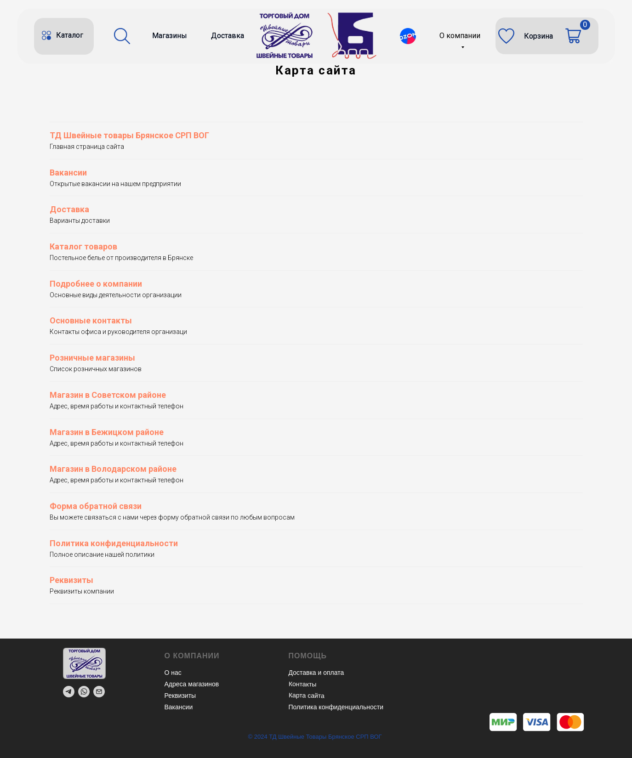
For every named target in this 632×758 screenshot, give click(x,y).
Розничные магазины (92, 357)
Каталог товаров (83, 246)
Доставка (227, 35)
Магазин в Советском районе (108, 395)
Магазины (169, 35)
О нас (173, 672)
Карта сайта (306, 695)
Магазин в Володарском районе (113, 469)
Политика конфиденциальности (114, 543)
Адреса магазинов (192, 684)
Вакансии (68, 172)
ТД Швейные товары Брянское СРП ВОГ (129, 135)
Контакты (302, 684)
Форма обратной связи (96, 506)
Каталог (69, 35)
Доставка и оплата (316, 672)
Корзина (538, 36)
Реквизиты (71, 580)
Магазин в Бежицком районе (107, 432)
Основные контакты (91, 320)
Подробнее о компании (96, 283)
